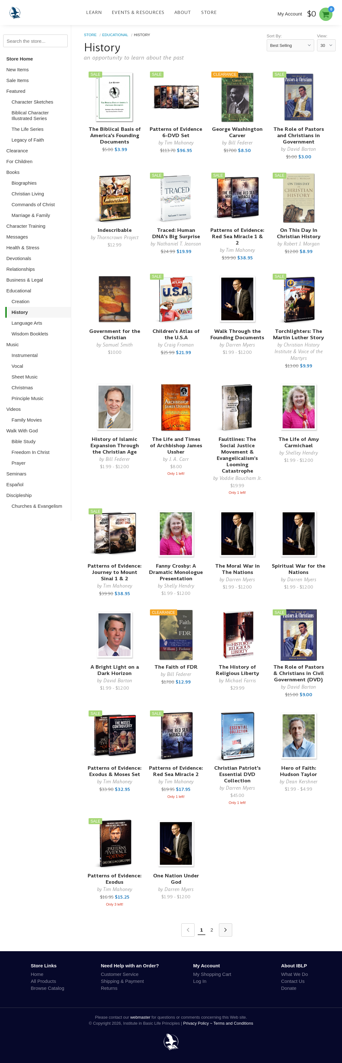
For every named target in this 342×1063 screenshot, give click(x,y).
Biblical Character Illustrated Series (30, 115)
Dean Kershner (302, 781)
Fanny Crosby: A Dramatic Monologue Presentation (176, 572)
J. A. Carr (179, 459)
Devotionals (18, 258)
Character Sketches (32, 102)
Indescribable (115, 230)
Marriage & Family (31, 215)
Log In (200, 981)
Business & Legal (24, 280)
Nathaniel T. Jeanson (179, 243)
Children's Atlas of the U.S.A (176, 334)
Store (209, 12)
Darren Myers (240, 344)
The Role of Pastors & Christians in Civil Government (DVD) (298, 673)
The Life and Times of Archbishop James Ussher (176, 445)
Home (37, 974)
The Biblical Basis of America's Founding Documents (115, 135)
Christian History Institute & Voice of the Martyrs (299, 351)
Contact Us (293, 981)
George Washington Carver (237, 132)
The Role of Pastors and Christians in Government (298, 135)
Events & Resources (138, 12)
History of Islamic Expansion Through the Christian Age (114, 445)
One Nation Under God (176, 879)
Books (13, 172)
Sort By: (274, 36)
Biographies (24, 183)
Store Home (19, 58)
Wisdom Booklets (30, 333)
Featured (15, 91)
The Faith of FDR (176, 667)
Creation (21, 301)
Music (12, 344)
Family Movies (27, 420)
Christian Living (28, 193)
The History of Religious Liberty (237, 670)
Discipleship (19, 495)
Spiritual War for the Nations (298, 569)
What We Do (294, 974)
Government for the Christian (114, 334)
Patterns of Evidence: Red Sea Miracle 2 (176, 771)
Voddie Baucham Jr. (241, 478)
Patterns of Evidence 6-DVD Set (176, 132)
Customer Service (120, 974)
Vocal (17, 366)
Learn (94, 12)
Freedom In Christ (31, 452)
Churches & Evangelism (37, 506)
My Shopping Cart (212, 974)
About (182, 12)
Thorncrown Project (118, 237)
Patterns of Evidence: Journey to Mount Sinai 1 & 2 (114, 572)
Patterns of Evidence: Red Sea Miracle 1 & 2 (237, 236)
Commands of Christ (33, 204)
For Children (19, 161)
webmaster (140, 1017)
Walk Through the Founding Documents (237, 334)
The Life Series (28, 129)
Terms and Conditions (233, 1023)
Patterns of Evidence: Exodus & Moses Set (114, 771)
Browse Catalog (47, 988)
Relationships (20, 269)
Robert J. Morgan (302, 243)
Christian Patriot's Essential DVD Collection (237, 774)
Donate (288, 988)
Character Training (25, 226)
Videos (13, 409)
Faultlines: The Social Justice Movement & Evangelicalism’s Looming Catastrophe (237, 455)
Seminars (16, 473)
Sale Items (17, 80)
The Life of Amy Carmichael (298, 442)
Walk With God (22, 430)
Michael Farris (240, 680)
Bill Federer (240, 142)
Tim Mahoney (179, 142)
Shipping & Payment (122, 981)
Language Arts (27, 323)
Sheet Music (25, 376)
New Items (17, 69)
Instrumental (25, 355)
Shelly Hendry (179, 585)
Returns (109, 988)
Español (14, 484)
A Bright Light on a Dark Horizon (114, 670)
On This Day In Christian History (298, 233)
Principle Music (28, 398)
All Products (43, 981)
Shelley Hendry (302, 452)
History (20, 312)
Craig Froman (179, 344)
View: (322, 36)
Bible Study (24, 441)
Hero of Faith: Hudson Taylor (298, 771)
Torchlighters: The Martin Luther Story (298, 334)
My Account (289, 13)
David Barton (301, 149)
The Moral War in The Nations (237, 569)
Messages (17, 236)
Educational (18, 290)
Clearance (17, 150)
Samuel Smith (118, 344)
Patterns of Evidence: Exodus (114, 879)
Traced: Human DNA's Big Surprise (176, 233)
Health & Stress (22, 247)
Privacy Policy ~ (198, 1023)
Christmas (22, 387)
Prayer (19, 463)
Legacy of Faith (28, 140)
